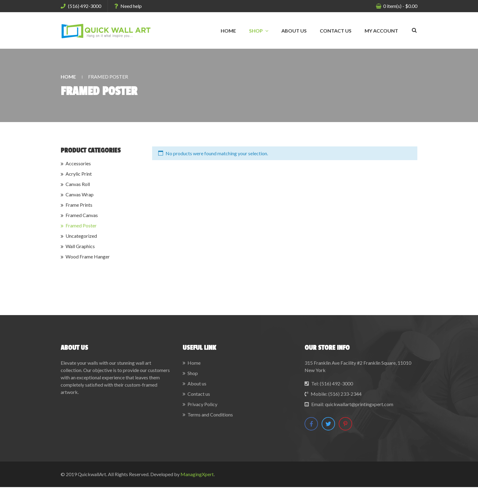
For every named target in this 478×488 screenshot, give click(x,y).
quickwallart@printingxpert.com (359, 404)
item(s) (399, 6)
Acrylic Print (79, 174)
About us (196, 383)
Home (68, 76)
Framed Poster (81, 225)
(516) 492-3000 (81, 6)
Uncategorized (81, 236)
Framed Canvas (82, 215)
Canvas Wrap (80, 194)
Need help (128, 6)
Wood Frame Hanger (88, 256)
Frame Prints (79, 205)
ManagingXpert (197, 475)
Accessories (78, 163)
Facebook (311, 424)
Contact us (198, 394)
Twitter (329, 424)
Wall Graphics (80, 246)
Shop (192, 373)
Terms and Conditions (210, 414)
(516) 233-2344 (345, 394)
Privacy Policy (202, 404)
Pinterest (347, 424)
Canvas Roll (78, 184)
